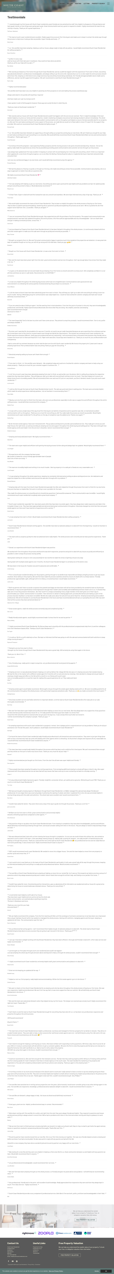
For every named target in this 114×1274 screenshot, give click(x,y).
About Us (35, 1251)
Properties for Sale (37, 1247)
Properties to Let (37, 1248)
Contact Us (36, 1250)
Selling (70, 3)
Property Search (98, 3)
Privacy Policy (31, 1264)
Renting (78, 3)
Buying (62, 3)
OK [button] (106, 1271)
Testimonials (36, 1253)
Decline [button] (97, 1271)
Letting (86, 3)
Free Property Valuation (85, 1220)
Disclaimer (37, 1264)
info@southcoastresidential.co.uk (19, 1256)
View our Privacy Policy (56, 1271)
